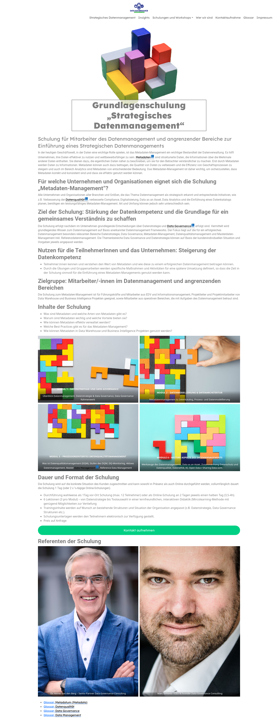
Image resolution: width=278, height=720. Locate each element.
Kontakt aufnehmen (139, 530)
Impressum (264, 17)
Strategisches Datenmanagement (112, 17)
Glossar (248, 17)
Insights (144, 17)
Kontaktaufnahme (228, 17)
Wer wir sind (204, 17)
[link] (145, 157)
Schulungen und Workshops (171, 17)
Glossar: (65, 702)
